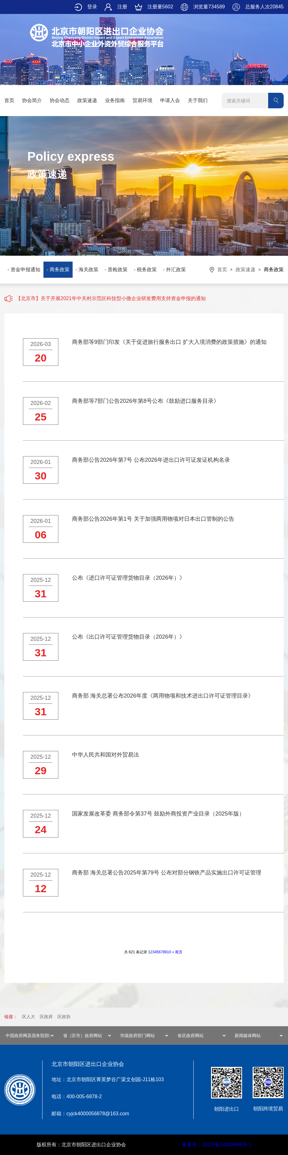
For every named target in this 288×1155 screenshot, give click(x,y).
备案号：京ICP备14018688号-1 (216, 1144)
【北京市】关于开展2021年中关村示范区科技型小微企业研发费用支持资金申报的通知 (111, 298)
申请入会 (170, 100)
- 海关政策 (87, 269)
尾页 (178, 952)
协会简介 (32, 100)
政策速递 (87, 100)
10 (169, 952)
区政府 (46, 1016)
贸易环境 (142, 100)
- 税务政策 (145, 269)
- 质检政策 (116, 269)
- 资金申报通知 (23, 269)
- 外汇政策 (174, 269)
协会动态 (60, 100)
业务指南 (115, 100)
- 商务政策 (58, 269)
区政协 (63, 1016)
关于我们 (198, 100)
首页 (9, 100)
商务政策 (274, 269)
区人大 (28, 1016)
